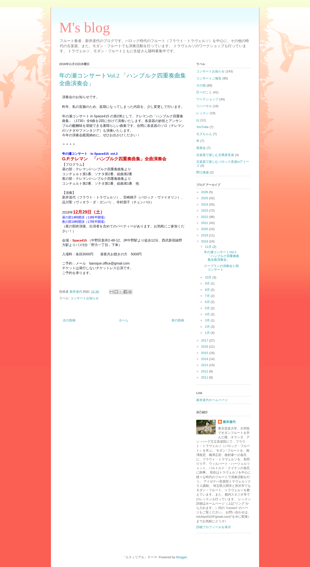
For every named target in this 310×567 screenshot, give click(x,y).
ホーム (123, 320)
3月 (208, 320)
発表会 (201, 148)
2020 (205, 229)
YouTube (202, 127)
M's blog (84, 27)
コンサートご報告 (208, 78)
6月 (208, 302)
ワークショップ (207, 99)
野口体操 (202, 172)
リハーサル (204, 106)
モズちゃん (204, 134)
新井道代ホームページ (212, 400)
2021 (205, 223)
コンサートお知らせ (84, 298)
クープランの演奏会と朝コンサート (221, 268)
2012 (205, 371)
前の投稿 (177, 320)
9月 (208, 283)
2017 (205, 340)
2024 (205, 204)
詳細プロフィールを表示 (213, 527)
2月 (208, 326)
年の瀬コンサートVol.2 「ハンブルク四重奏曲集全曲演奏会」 (221, 255)
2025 (205, 198)
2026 (205, 192)
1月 (208, 333)
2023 (205, 210)
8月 (208, 290)
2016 (205, 346)
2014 (205, 359)
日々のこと (204, 92)
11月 (208, 247)
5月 (208, 308)
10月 (208, 277)
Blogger (181, 557)
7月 (208, 296)
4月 (208, 314)
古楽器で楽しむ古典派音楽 (215, 155)
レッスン (202, 113)
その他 (201, 85)
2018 (205, 241)
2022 (205, 217)
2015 (205, 353)
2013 (205, 365)
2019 (205, 235)
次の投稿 (69, 320)
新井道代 (229, 422)
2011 (205, 377)
